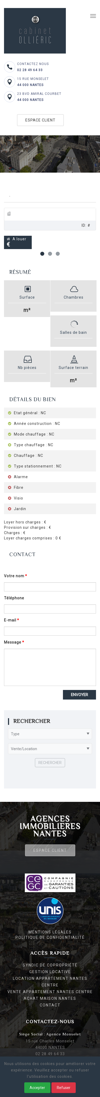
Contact (50, 1005)
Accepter (37, 1088)
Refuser (63, 1088)
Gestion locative (50, 972)
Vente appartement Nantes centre (50, 992)
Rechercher (50, 763)
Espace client (40, 120)
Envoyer (79, 694)
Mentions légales (50, 932)
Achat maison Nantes (50, 998)
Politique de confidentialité (50, 937)
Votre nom (14, 576)
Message (12, 642)
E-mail (10, 620)
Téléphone (14, 598)
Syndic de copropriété (50, 965)
